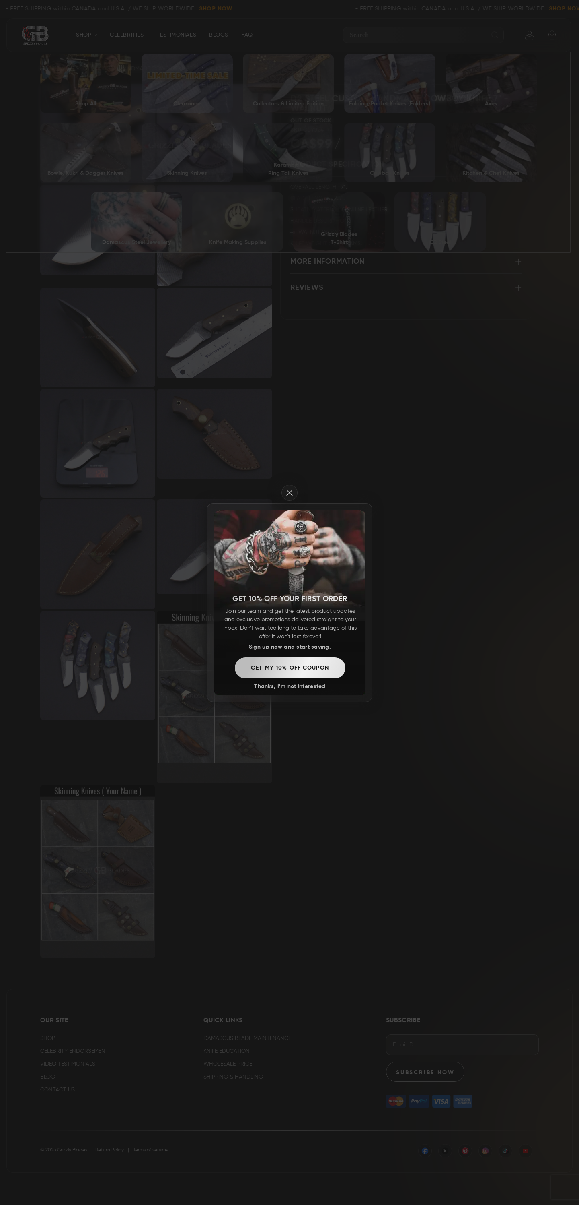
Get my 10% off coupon (290, 298)
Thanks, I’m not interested (289, 316)
